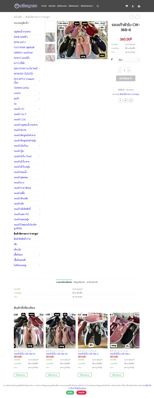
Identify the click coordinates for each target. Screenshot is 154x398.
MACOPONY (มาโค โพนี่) (26, 68)
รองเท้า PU (19, 108)
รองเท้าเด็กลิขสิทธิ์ (22, 208)
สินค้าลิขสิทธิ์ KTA (22, 238)
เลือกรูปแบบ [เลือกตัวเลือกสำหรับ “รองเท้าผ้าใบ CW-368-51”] (20, 375)
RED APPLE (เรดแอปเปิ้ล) (24, 80)
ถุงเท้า (16, 98)
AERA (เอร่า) (20, 41)
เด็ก (15, 244)
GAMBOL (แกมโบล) (23, 52)
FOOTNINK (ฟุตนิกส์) (24, 47)
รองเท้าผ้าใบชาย (21, 161)
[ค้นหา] (98, 6)
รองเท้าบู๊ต (19, 150)
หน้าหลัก (51, 6)
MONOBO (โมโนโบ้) (23, 73)
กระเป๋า (17, 92)
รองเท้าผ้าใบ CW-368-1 (120, 353)
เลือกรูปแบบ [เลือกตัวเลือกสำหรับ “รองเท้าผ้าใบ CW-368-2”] (85, 375)
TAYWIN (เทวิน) (21, 87)
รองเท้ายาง (19, 182)
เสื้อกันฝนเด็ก (20, 259)
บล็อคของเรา (73, 6)
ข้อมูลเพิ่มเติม (79, 282)
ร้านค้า (44, 6)
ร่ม (15, 103)
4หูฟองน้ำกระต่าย (22, 31)
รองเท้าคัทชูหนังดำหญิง (25, 140)
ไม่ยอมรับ (81, 393)
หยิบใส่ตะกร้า (125, 78)
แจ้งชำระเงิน (62, 6)
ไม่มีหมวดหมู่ (20, 265)
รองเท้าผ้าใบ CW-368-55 (57, 353)
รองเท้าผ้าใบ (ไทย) (23, 156)
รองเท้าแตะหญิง (21, 219)
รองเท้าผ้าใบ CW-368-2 (88, 353)
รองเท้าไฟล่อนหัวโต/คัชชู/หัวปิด (25, 226)
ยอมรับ (70, 393)
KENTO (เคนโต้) (21, 57)
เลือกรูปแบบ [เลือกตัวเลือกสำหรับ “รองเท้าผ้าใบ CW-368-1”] (117, 375)
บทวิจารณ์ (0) (92, 282)
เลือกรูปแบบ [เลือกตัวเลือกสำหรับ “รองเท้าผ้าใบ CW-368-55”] (53, 375)
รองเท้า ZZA (20, 119)
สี (111, 59)
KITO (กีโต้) (19, 63)
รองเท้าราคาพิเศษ (22, 187)
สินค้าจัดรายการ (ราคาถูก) (38, 16)
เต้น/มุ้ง (17, 249)
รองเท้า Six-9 (20, 114)
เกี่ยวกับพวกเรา (87, 6)
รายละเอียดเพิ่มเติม (64, 282)
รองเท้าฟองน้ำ (20, 171)
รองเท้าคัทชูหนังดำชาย (24, 135)
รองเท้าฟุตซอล (21, 177)
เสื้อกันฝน (18, 254)
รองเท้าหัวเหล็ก (21, 198)
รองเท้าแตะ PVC (21, 214)
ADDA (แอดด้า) (21, 36)
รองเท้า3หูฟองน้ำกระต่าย (26, 124)
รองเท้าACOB (20, 129)
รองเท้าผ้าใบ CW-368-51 (25, 353)
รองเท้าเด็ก (19, 203)
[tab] (64, 282)
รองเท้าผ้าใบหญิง (22, 166)
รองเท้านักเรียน (21, 145)
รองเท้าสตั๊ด (19, 192)
